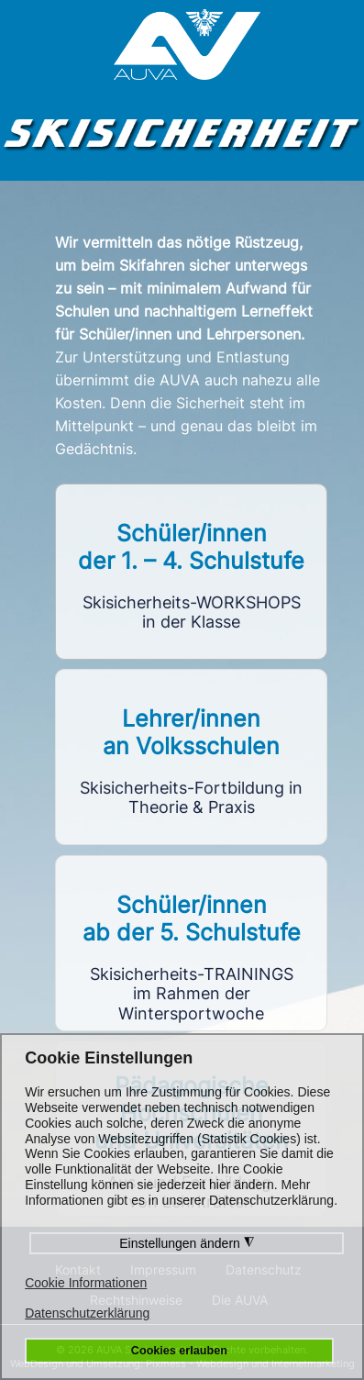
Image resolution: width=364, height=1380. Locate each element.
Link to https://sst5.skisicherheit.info (191, 943)
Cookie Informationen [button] (86, 1282)
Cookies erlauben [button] (179, 1350)
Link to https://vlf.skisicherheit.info (191, 757)
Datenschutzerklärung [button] (87, 1313)
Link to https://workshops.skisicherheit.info (191, 572)
